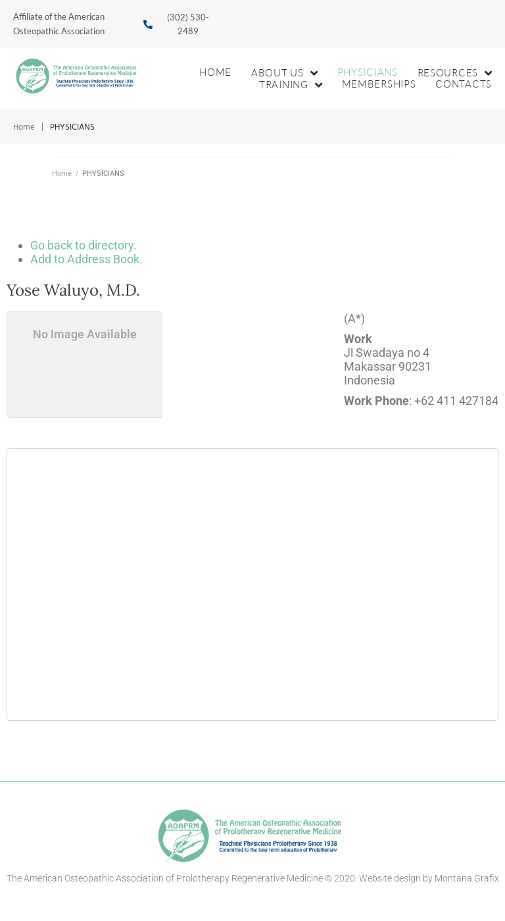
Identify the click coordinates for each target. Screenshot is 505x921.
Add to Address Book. (86, 259)
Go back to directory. (83, 245)
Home (24, 127)
